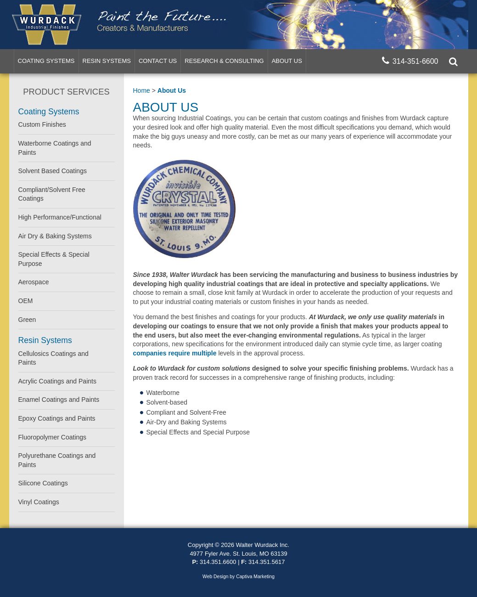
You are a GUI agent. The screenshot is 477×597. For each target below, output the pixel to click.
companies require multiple (175, 353)
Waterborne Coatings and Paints (54, 148)
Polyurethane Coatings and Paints (57, 460)
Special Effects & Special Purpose (54, 259)
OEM (25, 300)
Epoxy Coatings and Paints (56, 418)
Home (141, 90)
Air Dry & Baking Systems (55, 236)
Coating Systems (46, 60)
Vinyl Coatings (38, 502)
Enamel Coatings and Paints (59, 399)
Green (27, 319)
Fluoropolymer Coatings (52, 437)
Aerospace (33, 282)
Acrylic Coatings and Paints (57, 381)
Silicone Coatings (43, 483)
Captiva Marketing (255, 576)
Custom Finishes (42, 124)
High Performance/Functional (59, 217)
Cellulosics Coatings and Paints (53, 358)
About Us (287, 60)
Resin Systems (107, 60)
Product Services (66, 91)
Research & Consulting (224, 60)
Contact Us (158, 60)
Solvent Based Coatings (52, 171)
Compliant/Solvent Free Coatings (51, 194)
